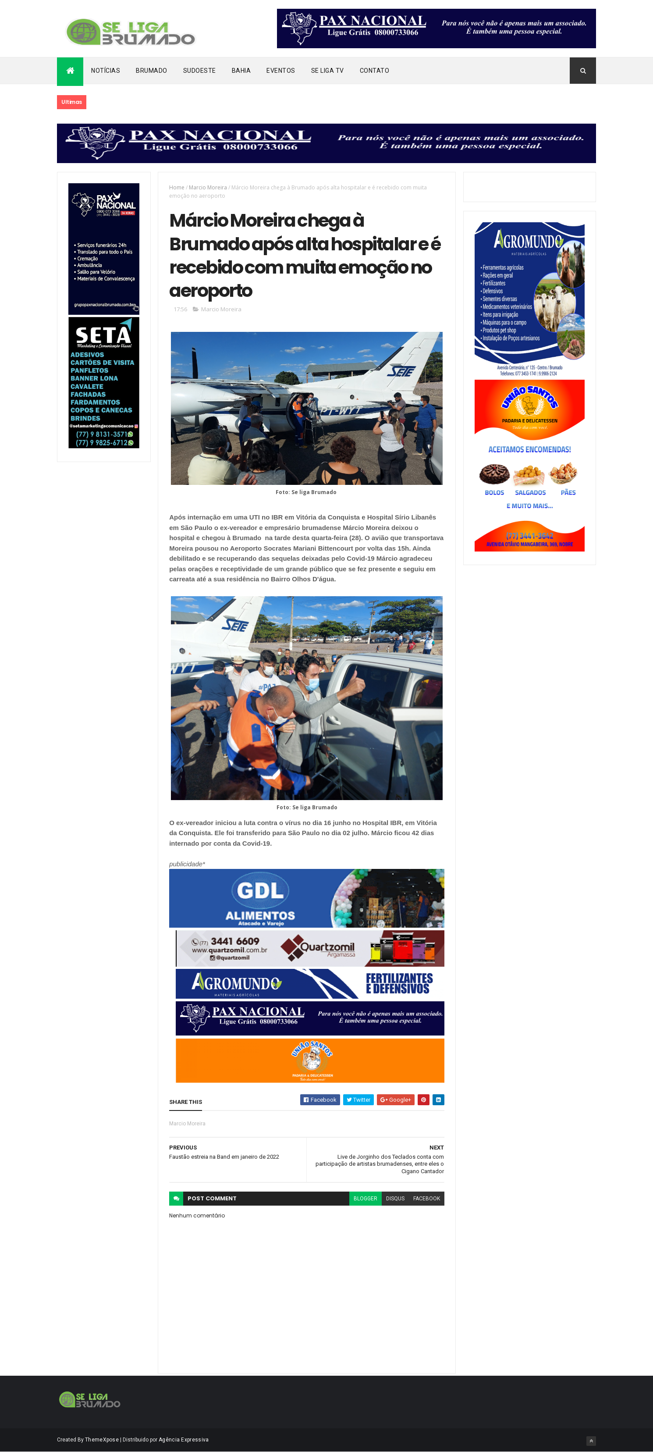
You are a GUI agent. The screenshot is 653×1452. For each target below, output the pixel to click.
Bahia (241, 70)
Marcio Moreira (208, 187)
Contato (375, 70)
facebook (426, 1199)
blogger (365, 1199)
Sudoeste (199, 70)
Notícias (105, 70)
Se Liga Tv (327, 70)
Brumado (151, 70)
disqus (395, 1199)
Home (177, 187)
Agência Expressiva (184, 1440)
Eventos (280, 70)
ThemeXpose (102, 1440)
